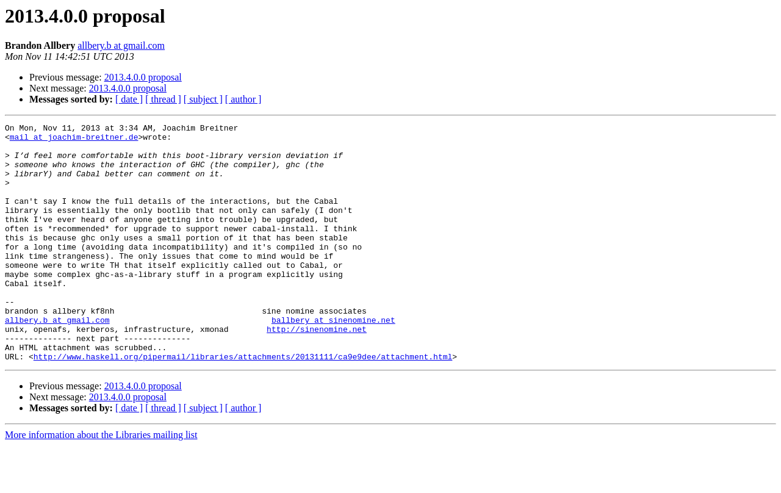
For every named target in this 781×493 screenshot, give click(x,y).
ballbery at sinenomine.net (333, 359)
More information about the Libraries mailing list (101, 482)
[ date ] (129, 99)
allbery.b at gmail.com (121, 45)
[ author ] (243, 99)
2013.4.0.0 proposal (143, 77)
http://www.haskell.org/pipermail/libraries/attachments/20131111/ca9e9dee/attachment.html (243, 403)
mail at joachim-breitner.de (74, 140)
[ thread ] (163, 99)
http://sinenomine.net (317, 370)
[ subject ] (203, 99)
